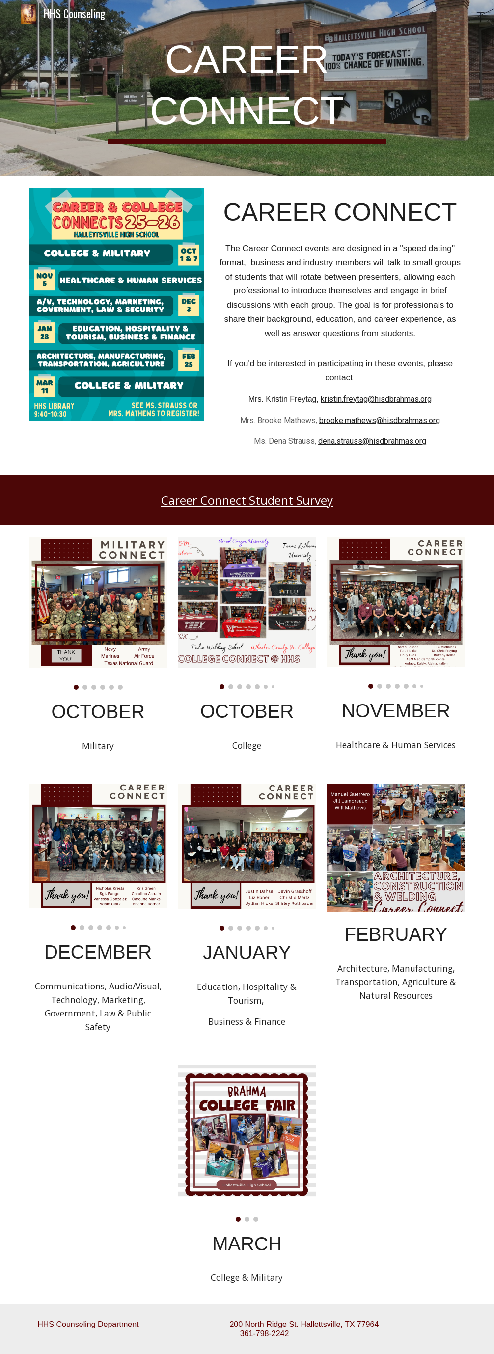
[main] (247, 88)
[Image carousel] (98, 613)
